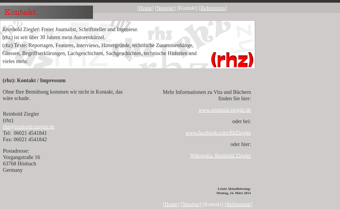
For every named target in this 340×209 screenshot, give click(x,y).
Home (145, 8)
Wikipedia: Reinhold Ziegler (220, 155)
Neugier (165, 8)
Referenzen (213, 8)
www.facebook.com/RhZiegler (218, 133)
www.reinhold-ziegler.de (224, 110)
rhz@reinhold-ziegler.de (28, 126)
